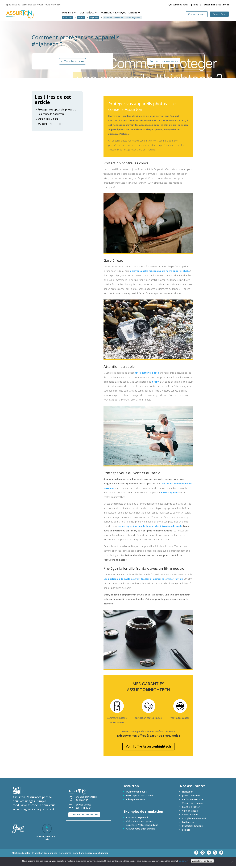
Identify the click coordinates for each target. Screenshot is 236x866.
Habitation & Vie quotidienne (118, 12)
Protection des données (44, 853)
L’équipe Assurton (135, 799)
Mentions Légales (21, 853)
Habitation (187, 791)
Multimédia (86, 12)
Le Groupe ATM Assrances (140, 795)
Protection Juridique (192, 825)
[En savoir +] (232, 861)
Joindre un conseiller (84, 814)
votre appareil (169, 492)
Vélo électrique (190, 810)
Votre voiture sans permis (139, 821)
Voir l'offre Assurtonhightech (148, 746)
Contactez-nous (196, 14)
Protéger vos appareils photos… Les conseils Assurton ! (55, 111)
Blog (195, 4)
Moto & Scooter (190, 806)
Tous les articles (74, 61)
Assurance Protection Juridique (142, 824)
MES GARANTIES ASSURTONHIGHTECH (50, 121)
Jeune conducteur (191, 795)
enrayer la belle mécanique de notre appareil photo (160, 270)
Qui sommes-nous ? (179, 4)
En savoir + (184, 861)
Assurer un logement (137, 817)
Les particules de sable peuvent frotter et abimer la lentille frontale (143, 578)
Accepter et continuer (202, 861)
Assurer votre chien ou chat (140, 828)
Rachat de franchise (192, 799)
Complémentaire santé (194, 818)
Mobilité (67, 12)
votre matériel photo (147, 372)
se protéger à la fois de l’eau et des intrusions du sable (150, 526)
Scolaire (186, 829)
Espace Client (219, 14)
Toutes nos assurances (163, 61)
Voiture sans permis (192, 803)
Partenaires (65, 853)
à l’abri (155, 381)
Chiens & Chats (190, 814)
